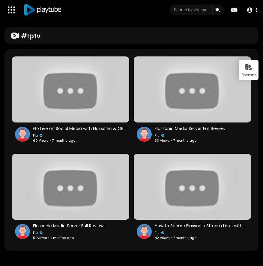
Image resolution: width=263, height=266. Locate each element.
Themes (248, 70)
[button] (252, 10)
